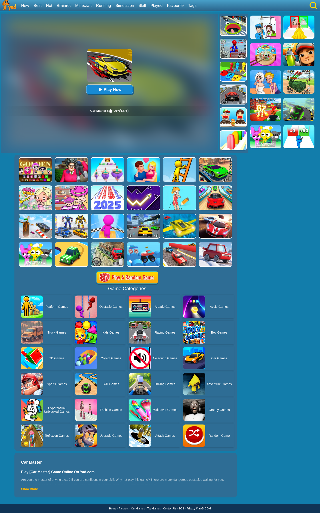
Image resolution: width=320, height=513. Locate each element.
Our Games (138, 508)
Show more (29, 489)
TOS (181, 508)
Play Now (109, 89)
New (25, 5)
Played (156, 5)
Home (112, 508)
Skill (142, 5)
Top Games (154, 508)
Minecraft (83, 5)
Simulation (124, 5)
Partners (124, 508)
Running (103, 5)
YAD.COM (205, 508)
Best (38, 5)
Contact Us (169, 508)
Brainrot (64, 5)
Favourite (175, 5)
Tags (192, 5)
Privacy (190, 508)
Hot (49, 5)
